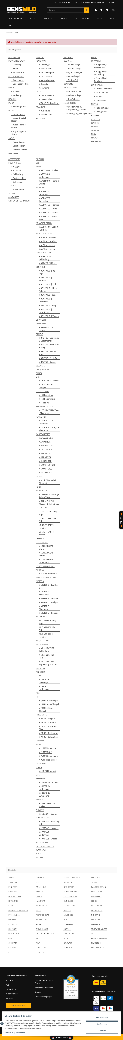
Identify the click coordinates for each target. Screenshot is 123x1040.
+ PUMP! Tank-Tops (48, 759)
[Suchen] (65, 10)
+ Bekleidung (17, 174)
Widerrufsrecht (12, 994)
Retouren (38, 992)
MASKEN (94, 138)
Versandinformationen (44, 987)
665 (37, 163)
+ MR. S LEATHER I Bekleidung (47, 649)
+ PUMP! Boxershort (48, 756)
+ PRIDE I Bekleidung (48, 733)
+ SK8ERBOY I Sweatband (45, 794)
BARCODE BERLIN (43, 253)
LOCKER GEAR (42, 542)
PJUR (38, 696)
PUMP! (39, 744)
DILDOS (39, 91)
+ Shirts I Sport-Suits (103, 88)
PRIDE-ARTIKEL (14, 163)
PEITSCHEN (40, 118)
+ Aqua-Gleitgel (73, 64)
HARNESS (95, 115)
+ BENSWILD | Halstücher (45, 311)
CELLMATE (40, 366)
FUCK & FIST (41, 417)
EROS (38, 377)
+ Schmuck (16, 170)
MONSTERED (69, 882)
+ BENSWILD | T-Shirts (49, 284)
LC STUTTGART (42, 508)
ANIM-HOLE (41, 887)
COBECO (12, 947)
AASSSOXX (40, 166)
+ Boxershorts (17, 72)
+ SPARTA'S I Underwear (44, 833)
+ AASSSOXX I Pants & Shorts (49, 182)
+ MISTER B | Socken (48, 598)
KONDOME (68, 84)
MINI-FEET (12, 887)
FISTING (94, 104)
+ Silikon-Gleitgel (73, 68)
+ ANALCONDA (46, 438)
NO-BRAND (96, 915)
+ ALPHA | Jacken (47, 245)
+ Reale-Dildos (45, 99)
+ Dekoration (17, 182)
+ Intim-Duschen (73, 91)
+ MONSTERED (45, 468)
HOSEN (11, 110)
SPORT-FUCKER (14, 934)
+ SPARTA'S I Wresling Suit (49, 823)
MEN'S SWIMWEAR (16, 76)
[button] (95, 10)
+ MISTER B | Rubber (48, 613)
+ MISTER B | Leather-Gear (49, 586)
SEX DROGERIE (70, 103)
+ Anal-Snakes (45, 114)
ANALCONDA (96, 891)
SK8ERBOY (40, 778)
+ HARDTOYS (45, 457)
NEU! (112, 18)
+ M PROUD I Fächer (48, 573)
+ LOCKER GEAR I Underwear (46, 561)
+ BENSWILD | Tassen (49, 316)
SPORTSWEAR (96, 85)
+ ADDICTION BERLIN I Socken (49, 228)
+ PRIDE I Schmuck (47, 722)
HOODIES (12, 99)
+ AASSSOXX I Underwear (45, 175)
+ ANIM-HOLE (45, 441)
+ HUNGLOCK (45, 461)
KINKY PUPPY (41, 905)
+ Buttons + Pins (18, 178)
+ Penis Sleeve (45, 76)
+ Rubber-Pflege (73, 95)
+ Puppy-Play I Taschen (100, 79)
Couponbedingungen (43, 996)
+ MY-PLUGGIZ (45, 472)
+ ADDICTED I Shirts (48, 208)
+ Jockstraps (16, 64)
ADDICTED (40, 187)
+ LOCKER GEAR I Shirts (46, 547)
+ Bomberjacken (18, 106)
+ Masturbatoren (46, 80)
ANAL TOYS (40, 107)
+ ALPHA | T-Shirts (47, 237)
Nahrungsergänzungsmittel (79, 113)
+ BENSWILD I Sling (47, 305)
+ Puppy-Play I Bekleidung (100, 73)
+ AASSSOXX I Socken (48, 170)
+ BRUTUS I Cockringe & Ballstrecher (49, 339)
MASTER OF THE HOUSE (46, 577)
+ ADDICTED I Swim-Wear (48, 218)
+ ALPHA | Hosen (47, 249)
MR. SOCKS (40, 672)
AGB (7, 985)
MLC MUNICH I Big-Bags (48, 622)
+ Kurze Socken (18, 142)
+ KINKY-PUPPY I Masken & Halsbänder (49, 502)
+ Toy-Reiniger (72, 99)
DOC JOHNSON (42, 369)
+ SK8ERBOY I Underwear (45, 787)
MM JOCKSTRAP (42, 640)
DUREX (39, 373)
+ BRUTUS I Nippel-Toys (47, 353)
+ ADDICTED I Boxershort (45, 199)
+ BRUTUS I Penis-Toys (49, 358)
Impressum (10, 1033)
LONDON (40, 952)
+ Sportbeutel (17, 189)
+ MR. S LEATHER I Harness (47, 656)
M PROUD (40, 570)
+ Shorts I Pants (101, 92)
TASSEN (11, 193)
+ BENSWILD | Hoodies (45, 279)
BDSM (93, 134)
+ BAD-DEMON (46, 445)
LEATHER (94, 123)
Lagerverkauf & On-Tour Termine (45, 981)
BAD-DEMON (69, 887)
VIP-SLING (40, 857)
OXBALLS (40, 675)
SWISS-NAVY (41, 850)
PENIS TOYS (41, 61)
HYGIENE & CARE (70, 87)
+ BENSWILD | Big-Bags (47, 272)
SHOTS (39, 767)
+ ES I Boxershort (47, 399)
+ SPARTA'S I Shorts (48, 838)
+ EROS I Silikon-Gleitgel (46, 386)
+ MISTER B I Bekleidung (44, 593)
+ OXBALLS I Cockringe (44, 681)
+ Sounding (44, 88)
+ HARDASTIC (45, 453)
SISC (38, 775)
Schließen (101, 1030)
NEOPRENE (95, 119)
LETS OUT (40, 538)
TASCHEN (12, 186)
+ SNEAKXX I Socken (48, 814)
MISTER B (40, 581)
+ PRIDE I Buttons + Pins (47, 728)
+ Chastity (43, 84)
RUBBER (94, 126)
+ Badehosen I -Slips (20, 84)
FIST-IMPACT (96, 896)
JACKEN (11, 103)
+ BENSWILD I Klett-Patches (48, 289)
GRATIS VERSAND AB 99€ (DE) (93, 2)
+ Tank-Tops (16, 95)
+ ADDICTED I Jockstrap (45, 193)
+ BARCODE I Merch (48, 263)
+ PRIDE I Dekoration (48, 737)
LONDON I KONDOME (45, 566)
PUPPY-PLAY (96, 61)
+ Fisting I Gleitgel (102, 108)
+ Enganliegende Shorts (18, 133)
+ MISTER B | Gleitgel (48, 602)
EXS (9, 952)
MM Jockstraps (14, 915)
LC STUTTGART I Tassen (46, 533)
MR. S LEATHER (42, 644)
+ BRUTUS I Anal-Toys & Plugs (49, 346)
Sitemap (9, 998)
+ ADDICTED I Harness (49, 205)
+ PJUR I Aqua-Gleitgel (49, 704)
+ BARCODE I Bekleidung (45, 258)
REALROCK (95, 924)
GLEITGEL (67, 61)
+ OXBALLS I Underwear (44, 688)
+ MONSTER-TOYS (47, 465)
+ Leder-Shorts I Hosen (18, 119)
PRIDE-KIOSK (41, 715)
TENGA (11, 877)
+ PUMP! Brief (45, 752)
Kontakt (112, 2)
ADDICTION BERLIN (44, 223)
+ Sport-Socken (18, 145)
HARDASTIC (13, 901)
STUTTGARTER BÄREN (45, 846)
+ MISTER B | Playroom (45, 607)
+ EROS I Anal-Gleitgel (48, 380)
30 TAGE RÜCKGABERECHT (66, 2)
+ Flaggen (15, 166)
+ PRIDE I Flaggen (47, 718)
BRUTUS (39, 334)
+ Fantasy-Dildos (46, 95)
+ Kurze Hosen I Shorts (18, 126)
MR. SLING (40, 668)
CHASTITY (95, 130)
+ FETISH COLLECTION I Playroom (49, 411)
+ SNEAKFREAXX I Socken (47, 805)
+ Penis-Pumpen (46, 72)
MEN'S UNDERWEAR (16, 61)
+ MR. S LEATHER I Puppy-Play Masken (48, 663)
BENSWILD (40, 267)
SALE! (11, 25)
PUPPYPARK (41, 763)
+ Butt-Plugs (44, 110)
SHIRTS (11, 87)
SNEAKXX (40, 810)
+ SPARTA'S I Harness (48, 828)
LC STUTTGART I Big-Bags (48, 513)
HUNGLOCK (68, 901)
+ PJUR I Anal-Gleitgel (48, 700)
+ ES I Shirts (44, 402)
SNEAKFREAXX (42, 799)
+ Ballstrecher (45, 68)
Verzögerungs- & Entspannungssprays (76, 108)
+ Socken (98, 96)
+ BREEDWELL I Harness (46, 329)
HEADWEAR (13, 153)
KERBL (38, 487)
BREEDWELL (41, 323)
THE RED (39, 853)
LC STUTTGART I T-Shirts (47, 520)
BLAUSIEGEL (41, 320)
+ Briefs (14, 68)
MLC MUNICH (41, 616)
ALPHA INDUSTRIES (44, 233)
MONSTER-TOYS (42, 915)
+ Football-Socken (19, 149)
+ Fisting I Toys (101, 111)
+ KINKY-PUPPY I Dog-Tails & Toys (49, 496)
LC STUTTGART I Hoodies (46, 526)
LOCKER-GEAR (69, 905)
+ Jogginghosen (18, 114)
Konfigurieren (101, 1024)
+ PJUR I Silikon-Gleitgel (46, 709)
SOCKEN (11, 138)
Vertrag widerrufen (18, 1005)
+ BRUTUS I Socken (47, 362)
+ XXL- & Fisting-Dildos (49, 103)
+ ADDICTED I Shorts (48, 212)
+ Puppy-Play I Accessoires (100, 66)
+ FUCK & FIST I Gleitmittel (46, 422)
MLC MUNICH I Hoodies (46, 635)
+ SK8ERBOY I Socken (48, 782)
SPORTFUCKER (42, 842)
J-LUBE (39, 476)
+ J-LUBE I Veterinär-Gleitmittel (48, 481)
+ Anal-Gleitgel (73, 76)
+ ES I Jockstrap (46, 395)
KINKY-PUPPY (41, 490)
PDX (38, 693)
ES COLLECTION (42, 391)
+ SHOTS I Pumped (47, 771)
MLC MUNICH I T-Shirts (47, 628)
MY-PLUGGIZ (41, 919)
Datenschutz (21, 1033)
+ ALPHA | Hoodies (47, 241)
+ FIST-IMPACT (45, 449)
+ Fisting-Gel (72, 80)
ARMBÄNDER (13, 197)
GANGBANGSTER (43, 434)
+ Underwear (100, 100)
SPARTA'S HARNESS (44, 817)
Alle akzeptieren (101, 1018)
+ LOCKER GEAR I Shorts (46, 554)
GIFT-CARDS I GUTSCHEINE (19, 201)
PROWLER (40, 740)
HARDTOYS (40, 901)
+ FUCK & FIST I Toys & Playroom (49, 429)
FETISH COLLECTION (44, 406)
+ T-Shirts (15, 91)
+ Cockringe (44, 64)
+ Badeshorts (17, 80)
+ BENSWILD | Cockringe (45, 300)
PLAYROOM (96, 141)
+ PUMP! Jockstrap (47, 748)
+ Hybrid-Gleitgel (74, 72)
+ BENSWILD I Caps (47, 295)
